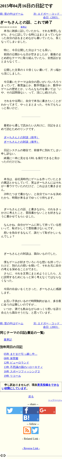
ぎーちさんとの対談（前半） (21, 137)
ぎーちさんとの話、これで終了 (26, 22)
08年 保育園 (11, 358)
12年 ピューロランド (16, 362)
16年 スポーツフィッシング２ (22, 371)
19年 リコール (12, 375)
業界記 (24, 27)
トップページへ (55, 400)
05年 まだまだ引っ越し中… (20, 354)
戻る (31, 396)
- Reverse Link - (31, 448)
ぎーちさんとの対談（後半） (21, 141)
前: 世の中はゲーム (11, 13)
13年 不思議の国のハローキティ (23, 367)
